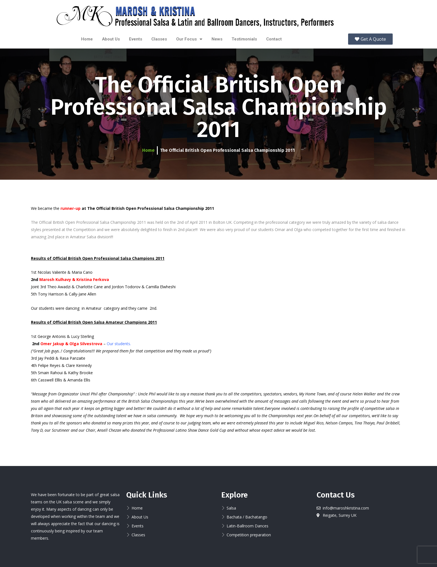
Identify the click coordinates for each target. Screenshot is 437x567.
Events (135, 39)
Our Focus (189, 39)
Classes (159, 39)
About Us (111, 39)
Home (87, 39)
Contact (274, 39)
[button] (370, 39)
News (217, 39)
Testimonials (244, 39)
